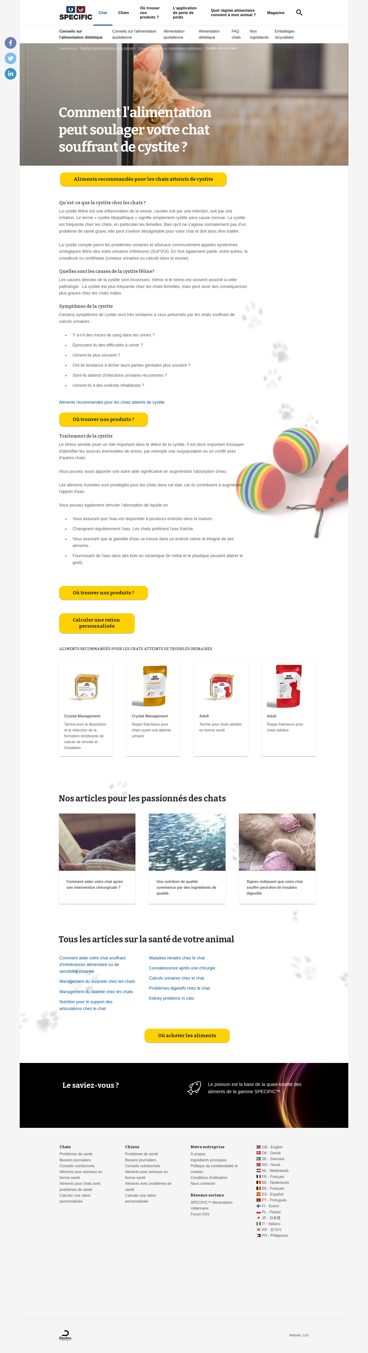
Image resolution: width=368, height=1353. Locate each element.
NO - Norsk (271, 1165)
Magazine (276, 13)
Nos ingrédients (259, 34)
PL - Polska (271, 1212)
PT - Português (274, 1200)
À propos (198, 1154)
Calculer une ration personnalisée (97, 716)
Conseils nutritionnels (77, 1166)
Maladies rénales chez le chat (177, 1051)
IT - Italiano (271, 1224)
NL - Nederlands (275, 1171)
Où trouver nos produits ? (150, 12)
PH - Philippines (275, 1235)
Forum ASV (200, 1214)
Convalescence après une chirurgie (182, 1061)
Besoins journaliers (75, 1160)
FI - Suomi (270, 1206)
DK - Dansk (271, 1153)
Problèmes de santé (76, 1154)
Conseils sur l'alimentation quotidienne (134, 34)
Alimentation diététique (209, 34)
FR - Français (273, 1177)
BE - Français (273, 1188)
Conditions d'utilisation (209, 1178)
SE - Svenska (273, 1159)
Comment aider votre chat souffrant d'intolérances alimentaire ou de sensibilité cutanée (92, 1058)
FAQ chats (236, 34)
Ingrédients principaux (209, 1160)
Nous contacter (203, 1183)
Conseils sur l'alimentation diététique (81, 34)
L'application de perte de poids (185, 12)
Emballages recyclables (285, 34)
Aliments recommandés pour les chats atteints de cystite (143, 272)
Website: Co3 (298, 1335)
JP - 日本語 (271, 1218)
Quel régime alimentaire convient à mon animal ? (233, 12)
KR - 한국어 (272, 1230)
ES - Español (273, 1194)
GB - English (272, 1147)
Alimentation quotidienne (174, 34)
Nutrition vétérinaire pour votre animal (106, 48)
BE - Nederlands (275, 1183)
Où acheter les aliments (187, 1129)
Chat (103, 13)
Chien (123, 13)
